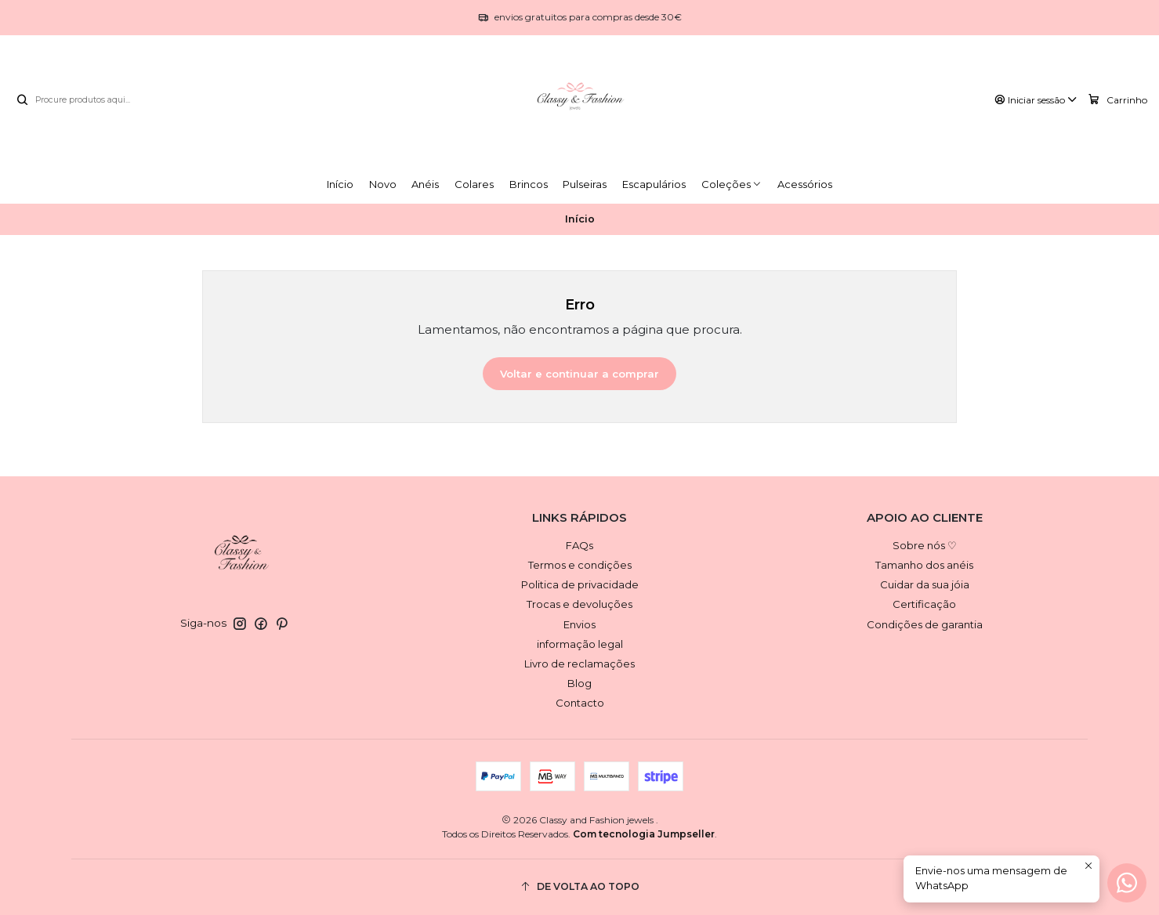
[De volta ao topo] (579, 887)
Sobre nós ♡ (925, 545)
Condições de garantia (925, 624)
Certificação (924, 604)
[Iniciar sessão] (1036, 100)
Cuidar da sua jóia (924, 584)
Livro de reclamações (579, 663)
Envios (579, 624)
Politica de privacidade (580, 584)
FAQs (579, 545)
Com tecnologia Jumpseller (644, 834)
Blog (579, 683)
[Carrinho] (1117, 99)
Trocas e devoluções (579, 604)
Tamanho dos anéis (924, 565)
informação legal (580, 644)
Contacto (580, 702)
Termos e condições (580, 565)
